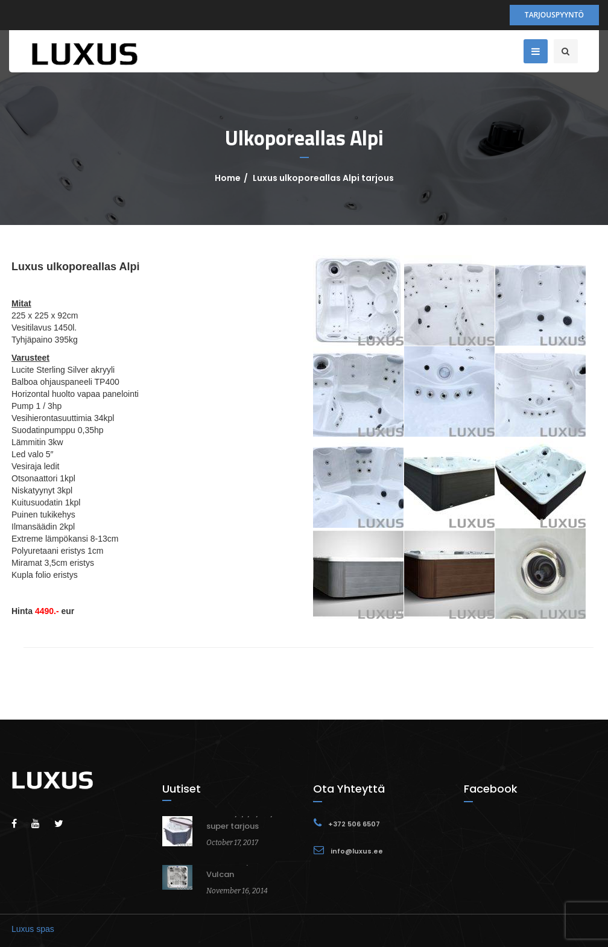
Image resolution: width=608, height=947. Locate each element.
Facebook (491, 788)
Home (228, 178)
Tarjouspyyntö (554, 15)
